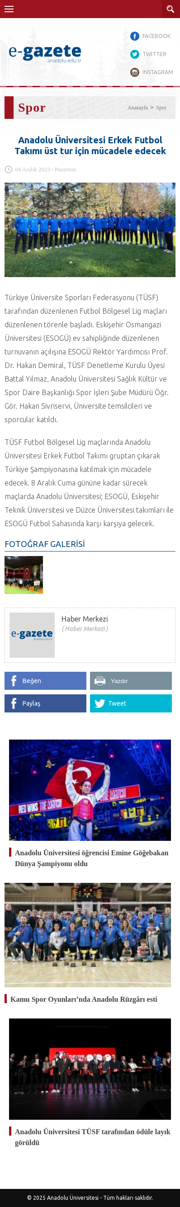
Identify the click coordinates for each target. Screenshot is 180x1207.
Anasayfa (138, 107)
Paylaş (31, 703)
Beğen (32, 680)
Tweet (117, 703)
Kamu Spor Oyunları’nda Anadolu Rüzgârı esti (83, 999)
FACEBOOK (156, 36)
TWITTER (154, 54)
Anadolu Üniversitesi (73, 1198)
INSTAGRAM (157, 72)
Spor (161, 107)
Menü (9, 9)
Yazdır (119, 681)
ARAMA (171, 9)
